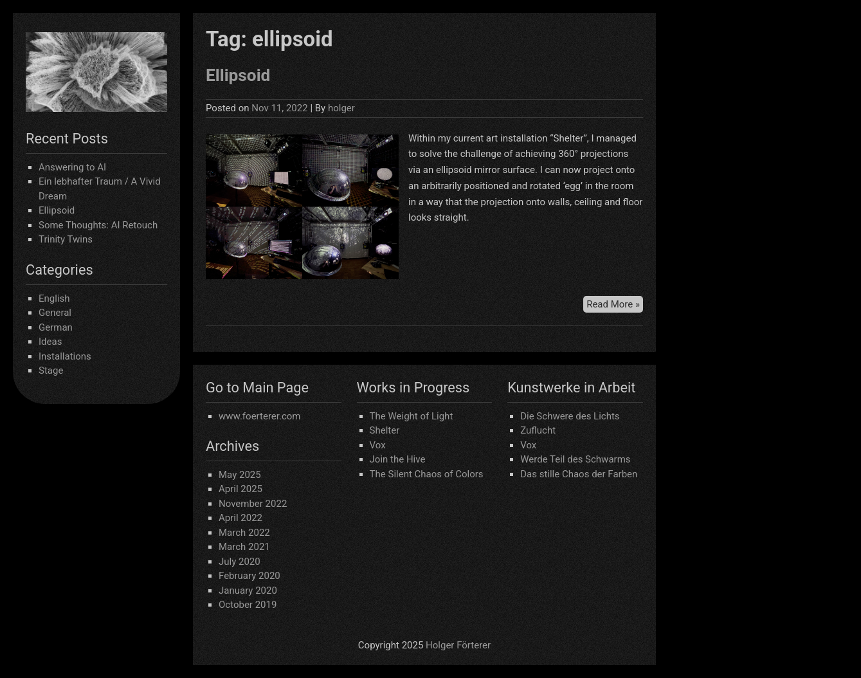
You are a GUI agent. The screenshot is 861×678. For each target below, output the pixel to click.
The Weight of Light (411, 416)
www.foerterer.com (260, 416)
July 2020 (239, 561)
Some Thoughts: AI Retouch (98, 225)
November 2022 (253, 503)
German (56, 327)
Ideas (50, 341)
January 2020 (248, 590)
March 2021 (244, 547)
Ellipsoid (57, 210)
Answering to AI (72, 167)
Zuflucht (538, 430)
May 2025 (240, 475)
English (54, 298)
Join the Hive (398, 459)
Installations (65, 356)
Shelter (385, 430)
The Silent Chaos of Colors (427, 474)
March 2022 (244, 532)
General (55, 312)
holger (341, 108)
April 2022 (240, 518)
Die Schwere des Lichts (569, 416)
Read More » (614, 303)
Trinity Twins (66, 239)
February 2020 (249, 576)
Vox (378, 445)
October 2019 (247, 604)
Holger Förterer (458, 645)
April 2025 (240, 489)
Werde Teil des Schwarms (575, 459)
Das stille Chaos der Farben (578, 474)
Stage (51, 370)
